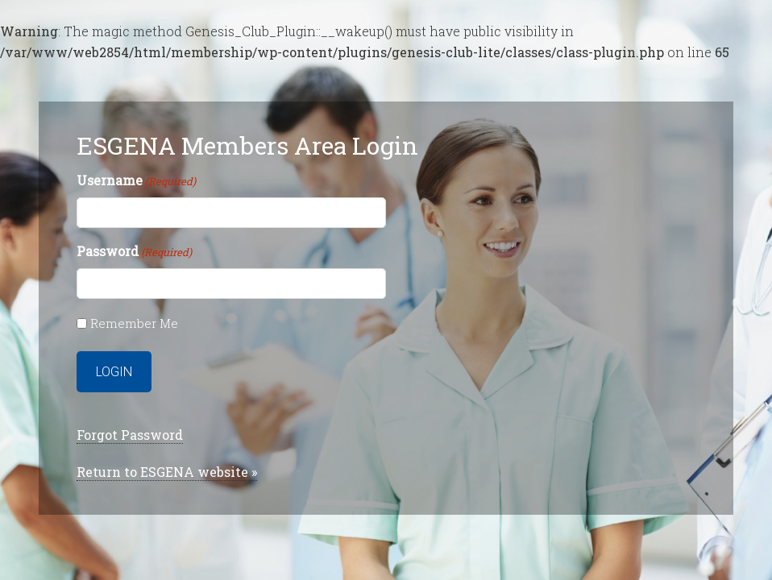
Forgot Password (130, 434)
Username (136, 181)
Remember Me (134, 323)
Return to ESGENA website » (167, 471)
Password (134, 251)
